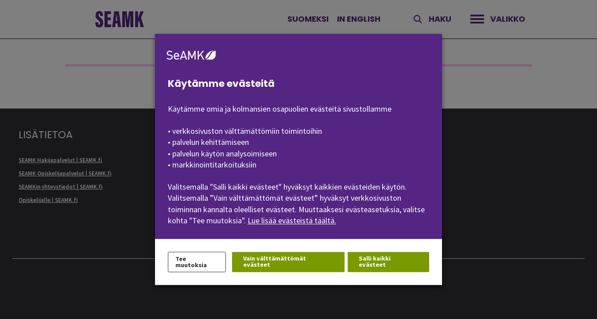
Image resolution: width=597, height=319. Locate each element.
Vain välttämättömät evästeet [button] (274, 261)
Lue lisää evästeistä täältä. (292, 220)
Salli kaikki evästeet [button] (375, 261)
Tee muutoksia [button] (191, 262)
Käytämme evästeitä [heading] (221, 83)
